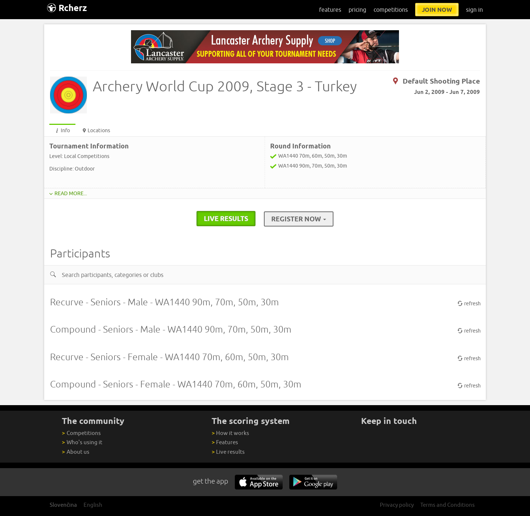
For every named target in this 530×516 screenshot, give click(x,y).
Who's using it (82, 442)
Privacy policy (397, 505)
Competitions (81, 433)
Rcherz (67, 8)
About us (75, 452)
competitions (391, 9)
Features (225, 442)
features (330, 9)
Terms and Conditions (447, 505)
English (93, 505)
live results (226, 218)
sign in (474, 9)
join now (437, 9)
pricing (357, 9)
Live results (228, 452)
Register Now (298, 218)
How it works (230, 433)
